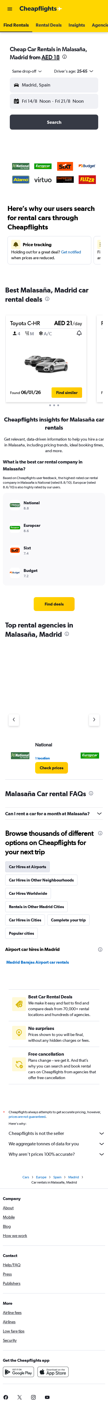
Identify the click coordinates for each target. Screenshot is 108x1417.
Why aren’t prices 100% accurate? (57, 1154)
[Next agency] (94, 720)
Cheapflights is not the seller (57, 1133)
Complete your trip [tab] (68, 920)
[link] (54, 604)
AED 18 (50, 57)
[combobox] (27, 71)
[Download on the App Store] (53, 1372)
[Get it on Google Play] (18, 1372)
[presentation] (64, 56)
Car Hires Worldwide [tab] (28, 893)
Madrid (73, 1177)
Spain (57, 1177)
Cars (25, 1177)
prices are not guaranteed (27, 1117)
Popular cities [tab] (21, 933)
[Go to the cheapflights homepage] (41, 9)
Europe (41, 1177)
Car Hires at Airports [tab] (27, 866)
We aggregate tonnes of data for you (57, 1143)
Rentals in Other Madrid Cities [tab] (36, 906)
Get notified (71, 252)
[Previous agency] (14, 720)
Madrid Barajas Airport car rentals (37, 962)
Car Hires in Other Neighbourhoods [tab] (41, 880)
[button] (9, 9)
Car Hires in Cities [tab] (25, 920)
